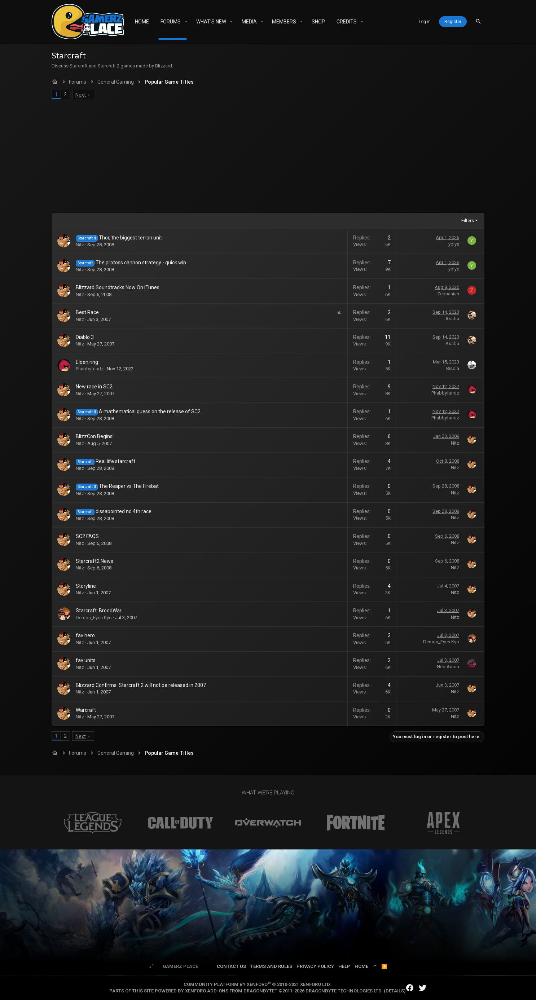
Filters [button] (467, 220)
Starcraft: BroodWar (99, 610)
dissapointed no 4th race (123, 511)
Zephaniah (448, 293)
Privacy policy (315, 966)
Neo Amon (448, 666)
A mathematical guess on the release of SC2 (150, 411)
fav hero (85, 635)
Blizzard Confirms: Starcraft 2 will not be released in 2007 (141, 685)
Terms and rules (271, 966)
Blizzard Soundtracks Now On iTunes (117, 287)
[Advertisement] (268, 158)
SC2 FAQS (87, 536)
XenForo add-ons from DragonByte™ (231, 991)
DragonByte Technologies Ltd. (344, 991)
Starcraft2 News (94, 561)
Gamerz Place (180, 966)
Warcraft (86, 710)
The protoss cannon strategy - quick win (141, 262)
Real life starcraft (115, 461)
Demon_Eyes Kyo (94, 617)
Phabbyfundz (90, 368)
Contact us (231, 966)
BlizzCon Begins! (95, 436)
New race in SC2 (94, 386)
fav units (86, 660)
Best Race (87, 312)
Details (395, 991)
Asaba (452, 318)
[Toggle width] (151, 966)
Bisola (452, 368)
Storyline (86, 586)
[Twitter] (422, 987)
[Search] (478, 21)
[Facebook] (409, 987)
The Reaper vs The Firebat (129, 486)
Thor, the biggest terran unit (130, 238)
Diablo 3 (85, 337)
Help (344, 966)
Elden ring (87, 362)
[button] (185, 21)
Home (361, 966)
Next (80, 95)
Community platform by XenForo (257, 984)
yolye (453, 244)
